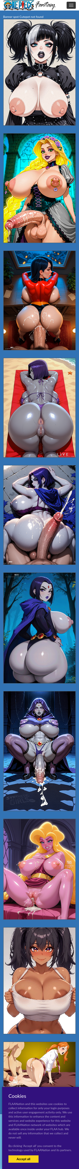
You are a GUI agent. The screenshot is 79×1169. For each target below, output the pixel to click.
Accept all (23, 1159)
